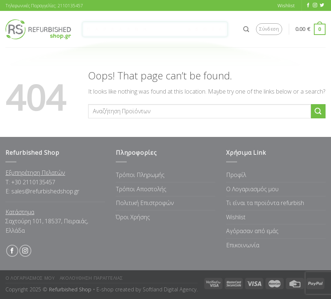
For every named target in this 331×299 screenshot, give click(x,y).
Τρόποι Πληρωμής (140, 175)
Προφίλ (236, 175)
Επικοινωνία (242, 245)
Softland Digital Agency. (170, 289)
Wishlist (235, 217)
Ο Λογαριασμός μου (252, 189)
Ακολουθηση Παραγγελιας (91, 278)
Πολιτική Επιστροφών (145, 203)
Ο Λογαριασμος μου (30, 278)
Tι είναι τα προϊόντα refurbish (265, 203)
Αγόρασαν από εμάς (252, 231)
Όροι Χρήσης (133, 217)
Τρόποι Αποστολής (141, 189)
